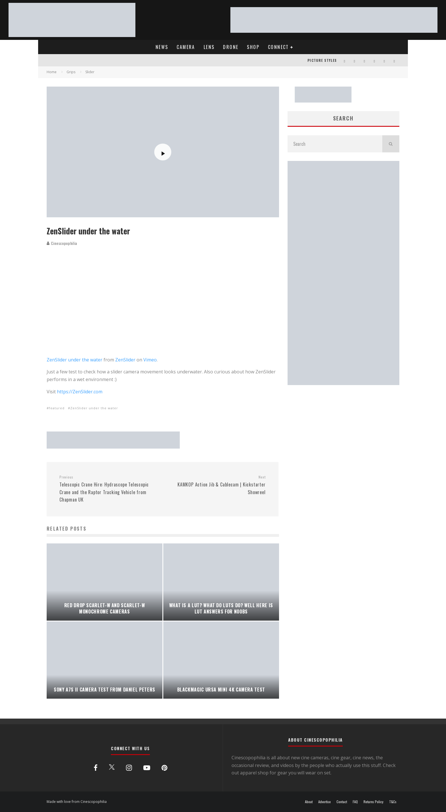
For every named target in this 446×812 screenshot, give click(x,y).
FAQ (355, 801)
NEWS (162, 47)
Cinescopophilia (62, 243)
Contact (341, 801)
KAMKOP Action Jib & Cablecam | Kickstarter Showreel (216, 485)
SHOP (253, 47)
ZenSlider (125, 360)
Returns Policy (373, 801)
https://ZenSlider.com (79, 391)
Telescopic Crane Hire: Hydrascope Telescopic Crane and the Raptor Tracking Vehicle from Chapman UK (108, 489)
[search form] (335, 143)
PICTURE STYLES (322, 60)
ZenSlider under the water (74, 360)
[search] (390, 143)
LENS (209, 47)
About (309, 801)
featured (57, 408)
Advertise (324, 801)
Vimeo (150, 360)
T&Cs (393, 801)
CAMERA (186, 47)
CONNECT (278, 47)
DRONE (230, 47)
